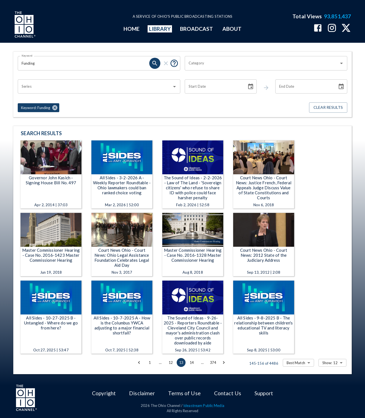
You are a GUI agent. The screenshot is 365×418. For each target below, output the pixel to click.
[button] (38, 107)
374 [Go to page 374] (213, 362)
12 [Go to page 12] (170, 362)
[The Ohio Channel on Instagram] (332, 28)
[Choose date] (250, 86)
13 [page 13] (181, 362)
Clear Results (328, 107)
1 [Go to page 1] (149, 362)
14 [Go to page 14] (191, 362)
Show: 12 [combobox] (330, 363)
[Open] (341, 63)
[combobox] (261, 63)
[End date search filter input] (304, 86)
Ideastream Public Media (203, 405)
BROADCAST (196, 29)
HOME (132, 29)
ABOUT (231, 29)
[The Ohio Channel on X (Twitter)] (346, 28)
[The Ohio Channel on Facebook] (318, 28)
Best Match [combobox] (296, 363)
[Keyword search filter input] (83, 63)
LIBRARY (160, 29)
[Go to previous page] (139, 362)
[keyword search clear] (165, 63)
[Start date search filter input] (214, 86)
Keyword (27, 55)
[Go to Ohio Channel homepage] (24, 25)
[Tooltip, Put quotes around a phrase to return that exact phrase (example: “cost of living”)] (174, 63)
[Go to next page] (223, 362)
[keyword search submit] (154, 63)
